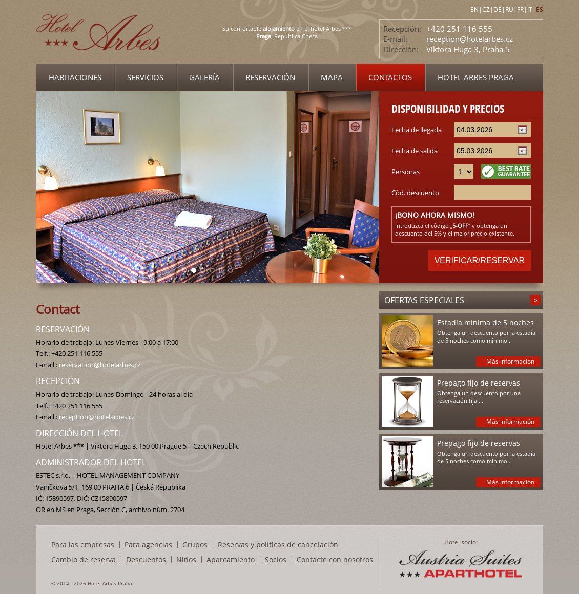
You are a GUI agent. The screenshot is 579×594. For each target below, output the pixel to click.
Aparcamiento (230, 559)
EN (474, 9)
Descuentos (146, 559)
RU (509, 9)
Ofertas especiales (424, 300)
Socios (275, 559)
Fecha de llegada (416, 129)
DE (497, 9)
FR (520, 9)
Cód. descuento (415, 192)
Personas (405, 171)
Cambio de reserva (83, 559)
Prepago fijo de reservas (478, 383)
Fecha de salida (414, 150)
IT (529, 9)
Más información (510, 361)
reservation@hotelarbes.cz (99, 364)
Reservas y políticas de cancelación (278, 544)
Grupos (195, 544)
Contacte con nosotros (335, 559)
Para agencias (148, 544)
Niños (186, 559)
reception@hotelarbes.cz (469, 39)
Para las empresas (82, 544)
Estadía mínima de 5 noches (485, 322)
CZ (486, 9)
